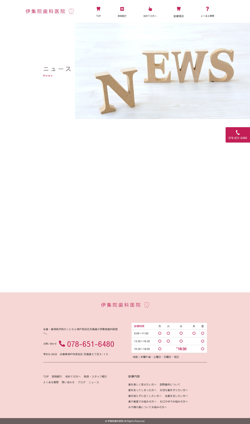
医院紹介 (122, 11)
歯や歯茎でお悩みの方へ (142, 401)
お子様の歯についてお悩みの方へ (147, 407)
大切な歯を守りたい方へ (174, 390)
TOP (98, 11)
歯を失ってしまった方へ (142, 390)
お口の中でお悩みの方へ (174, 401)
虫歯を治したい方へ (176, 396)
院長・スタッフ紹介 (95, 376)
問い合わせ (68, 382)
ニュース (94, 382)
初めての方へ (150, 11)
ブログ (82, 382)
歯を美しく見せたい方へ (142, 384)
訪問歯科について (170, 384)
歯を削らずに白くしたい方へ (145, 396)
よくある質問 (207, 11)
